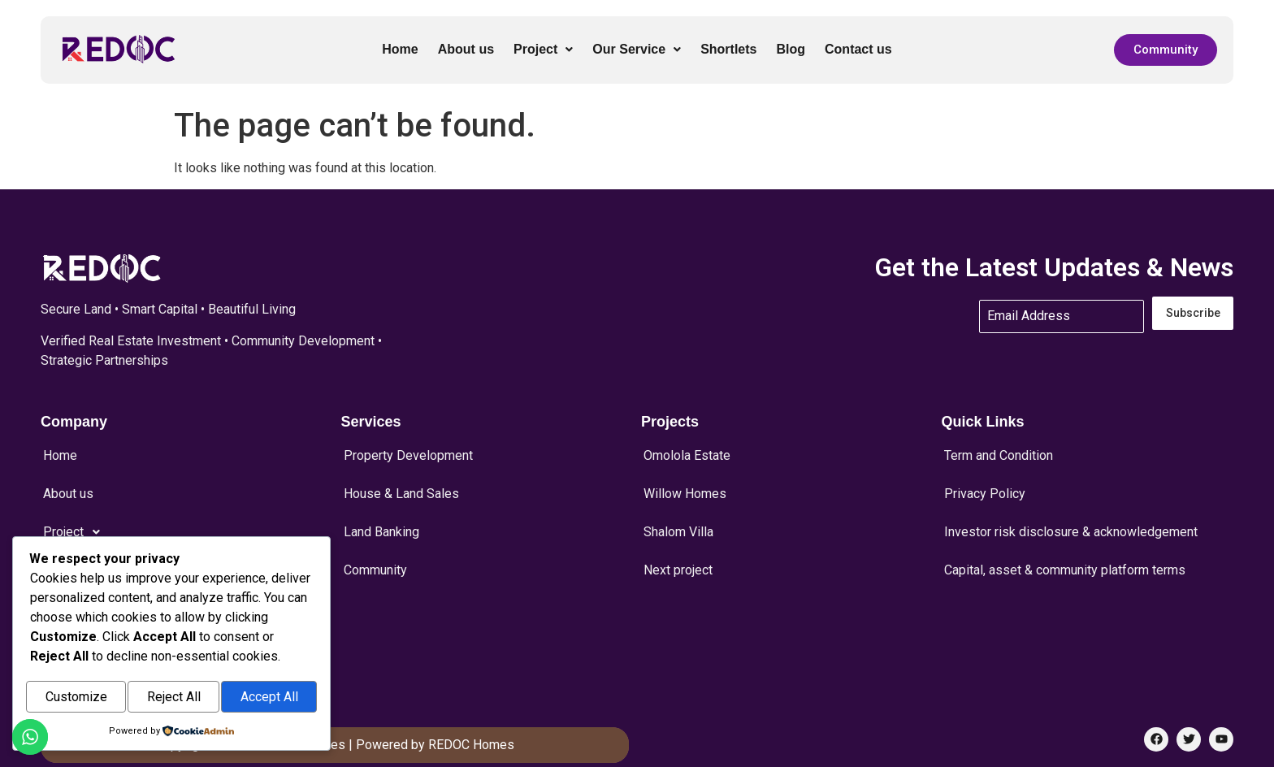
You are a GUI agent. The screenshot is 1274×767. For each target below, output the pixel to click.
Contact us (858, 49)
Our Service (636, 49)
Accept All (269, 698)
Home (400, 49)
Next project (678, 539)
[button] (543, 50)
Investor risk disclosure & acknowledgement (1071, 510)
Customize (76, 698)
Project (543, 49)
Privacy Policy (984, 481)
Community (375, 539)
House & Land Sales (401, 481)
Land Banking (381, 510)
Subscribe (1193, 313)
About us (466, 49)
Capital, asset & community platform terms (1064, 539)
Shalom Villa (678, 510)
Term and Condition (998, 451)
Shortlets (728, 49)
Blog (790, 49)
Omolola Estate (687, 451)
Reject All (174, 698)
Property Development (408, 451)
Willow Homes (685, 481)
